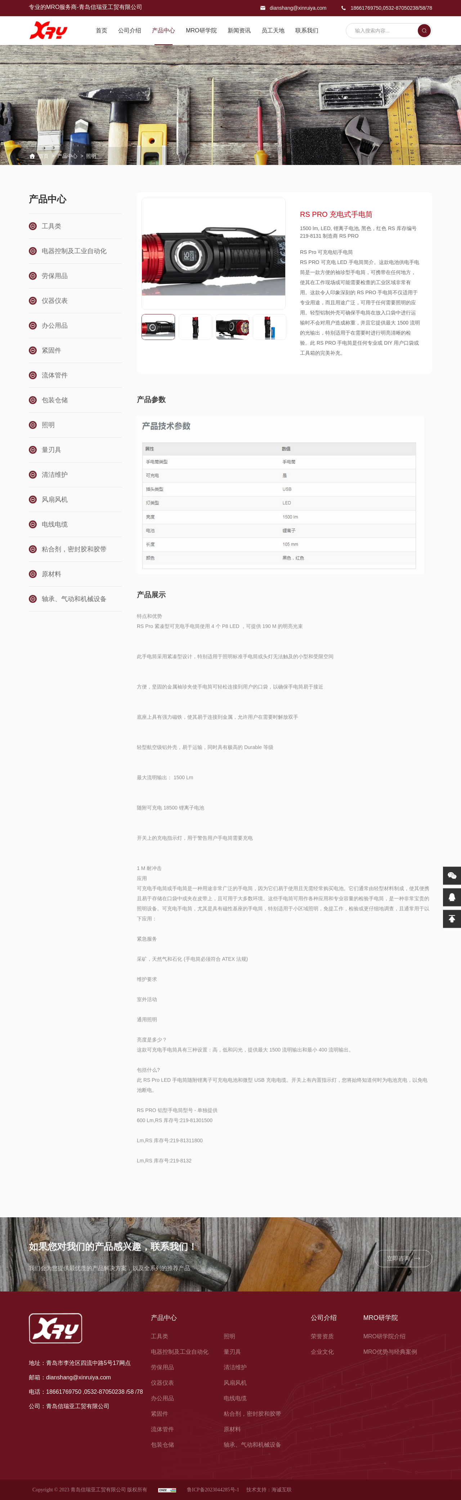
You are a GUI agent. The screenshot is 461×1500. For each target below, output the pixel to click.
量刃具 (232, 1352)
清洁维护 (235, 1367)
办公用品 (162, 1398)
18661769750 (365, 8)
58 (422, 8)
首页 (101, 30)
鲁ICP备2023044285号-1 (213, 1489)
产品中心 (163, 30)
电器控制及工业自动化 (180, 1352)
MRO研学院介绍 (384, 1336)
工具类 (159, 1336)
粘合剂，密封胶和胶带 (252, 1414)
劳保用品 (162, 1367)
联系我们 (306, 30)
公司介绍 (129, 30)
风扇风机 (235, 1383)
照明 (229, 1336)
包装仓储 (162, 1445)
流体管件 (162, 1429)
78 (429, 8)
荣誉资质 (322, 1336)
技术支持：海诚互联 (269, 1489)
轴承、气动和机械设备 (252, 1445)
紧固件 (159, 1414)
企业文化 (322, 1352)
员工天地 (273, 30)
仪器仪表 (162, 1383)
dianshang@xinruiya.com (298, 8)
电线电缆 (235, 1398)
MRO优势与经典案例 (390, 1352)
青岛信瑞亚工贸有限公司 (77, 1406)
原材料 (232, 1429)
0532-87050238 (400, 8)
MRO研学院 (201, 30)
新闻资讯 (239, 30)
